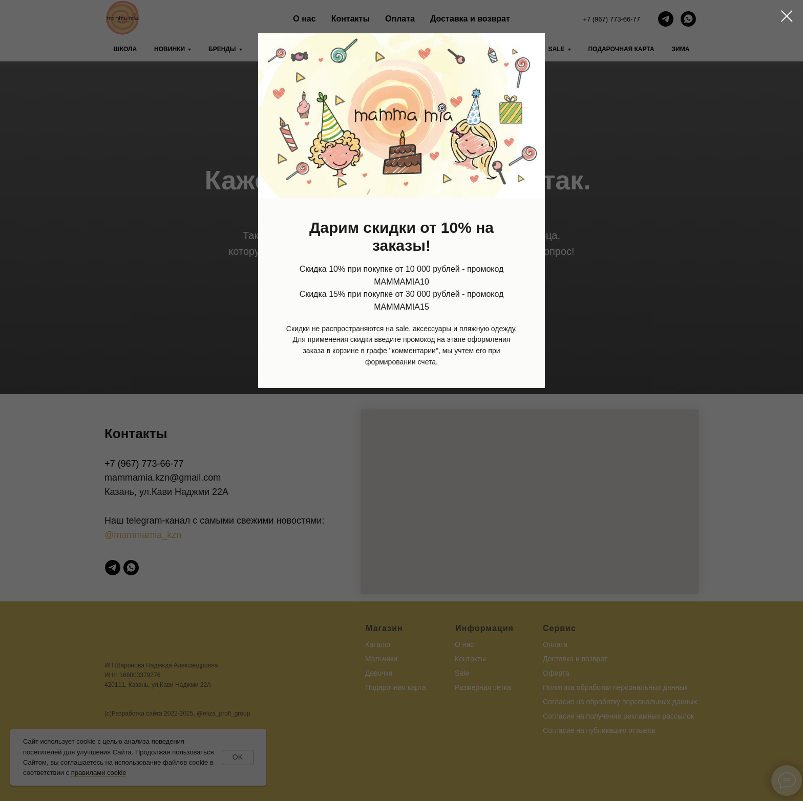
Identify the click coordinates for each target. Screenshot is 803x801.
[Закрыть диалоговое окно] (787, 16)
